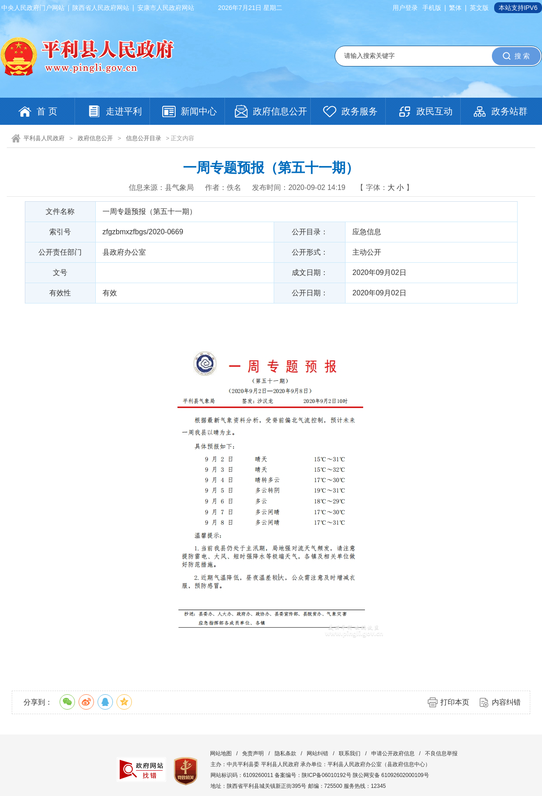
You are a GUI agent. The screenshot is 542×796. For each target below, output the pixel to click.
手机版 (431, 7)
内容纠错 (506, 702)
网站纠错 (317, 753)
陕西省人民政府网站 (100, 7)
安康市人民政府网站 (165, 7)
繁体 (455, 7)
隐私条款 (285, 753)
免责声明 (253, 753)
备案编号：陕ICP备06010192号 (313, 775)
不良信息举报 (441, 753)
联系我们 (349, 753)
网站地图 (221, 753)
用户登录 (405, 7)
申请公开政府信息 (393, 753)
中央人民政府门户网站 (33, 7)
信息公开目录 (143, 138)
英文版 (479, 7)
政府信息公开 (95, 138)
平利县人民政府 (44, 138)
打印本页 (454, 702)
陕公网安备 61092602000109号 (391, 775)
